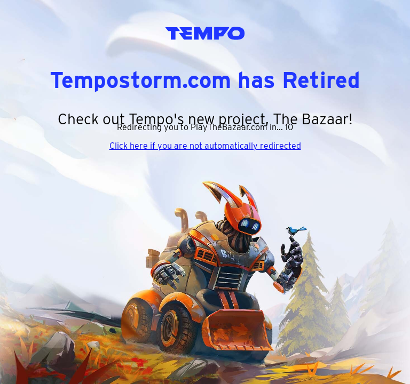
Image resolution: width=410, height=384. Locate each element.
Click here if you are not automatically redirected (205, 146)
